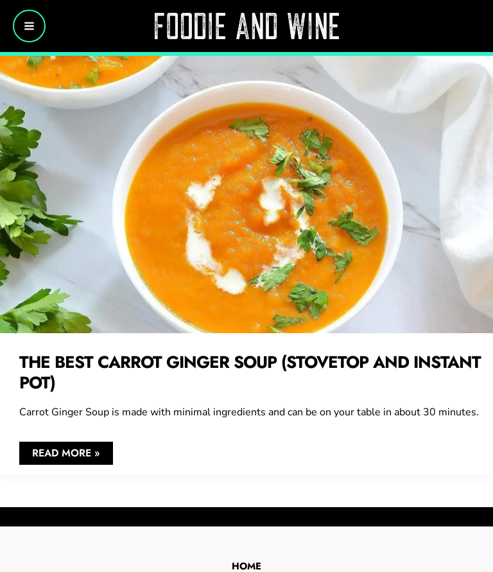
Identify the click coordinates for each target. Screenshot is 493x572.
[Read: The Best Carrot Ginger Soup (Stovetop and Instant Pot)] (246, 193)
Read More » (65, 455)
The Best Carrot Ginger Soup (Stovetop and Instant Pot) (250, 372)
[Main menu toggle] (29, 26)
